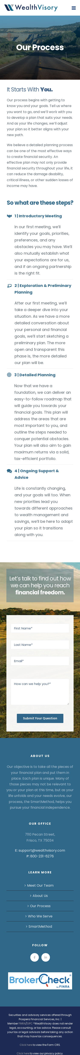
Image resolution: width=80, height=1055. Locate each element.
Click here (26, 1045)
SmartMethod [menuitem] (40, 926)
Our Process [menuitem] (40, 906)
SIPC (30, 1023)
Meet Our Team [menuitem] (40, 885)
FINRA (22, 1023)
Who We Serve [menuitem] (40, 916)
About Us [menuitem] (40, 895)
